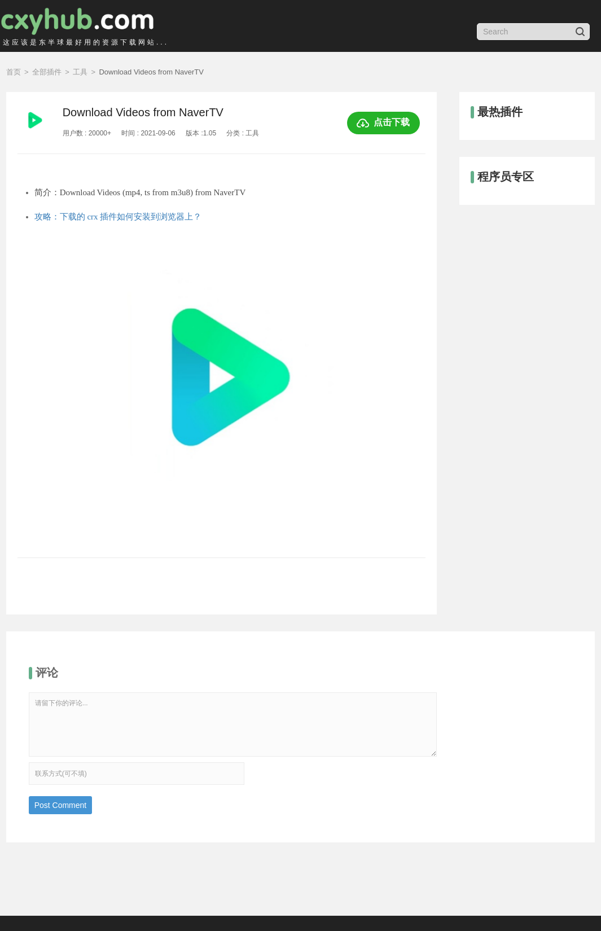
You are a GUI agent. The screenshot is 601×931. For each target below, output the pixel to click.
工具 (80, 72)
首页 (13, 72)
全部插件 (47, 72)
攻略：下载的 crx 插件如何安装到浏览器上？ (118, 216)
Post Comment (60, 805)
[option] (222, 397)
